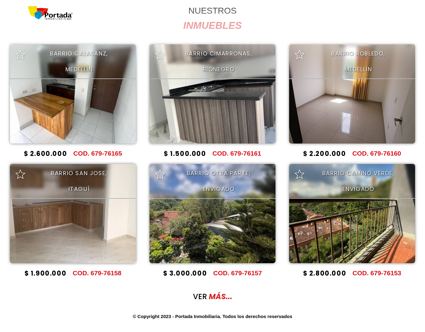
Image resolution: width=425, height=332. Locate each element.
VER (212, 296)
